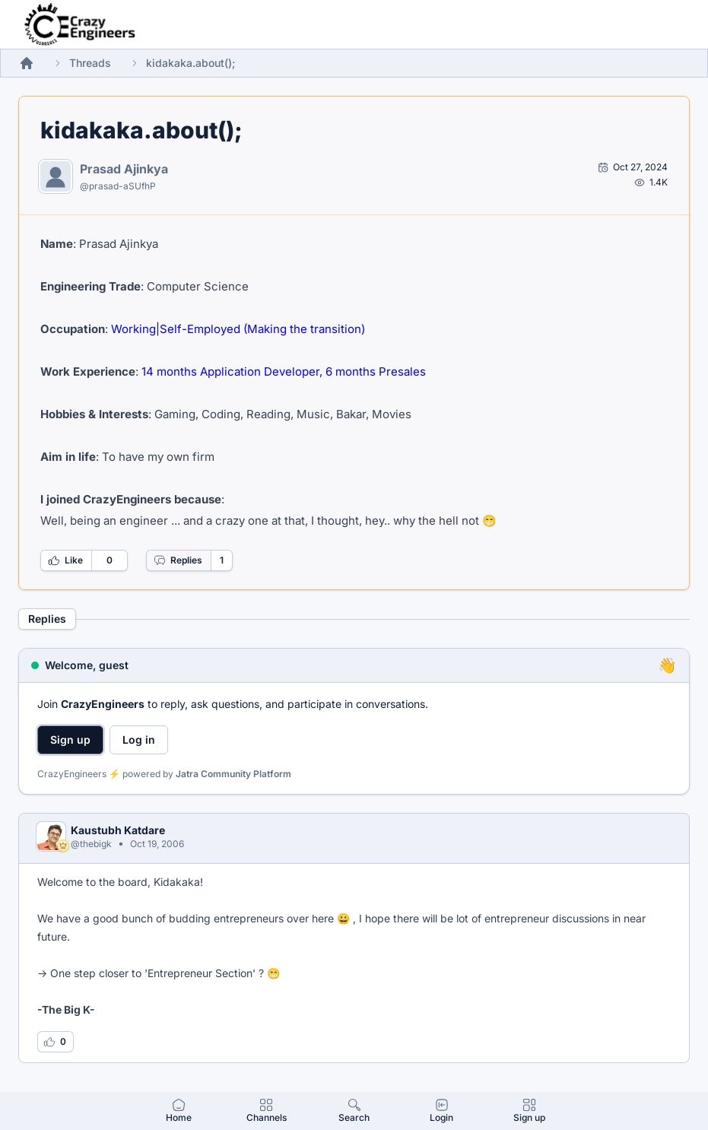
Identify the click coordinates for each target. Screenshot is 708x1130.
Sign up (70, 739)
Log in (138, 739)
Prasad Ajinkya (124, 168)
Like (65, 560)
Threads (90, 62)
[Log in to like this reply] (55, 1041)
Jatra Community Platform (233, 773)
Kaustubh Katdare (118, 830)
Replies (178, 560)
